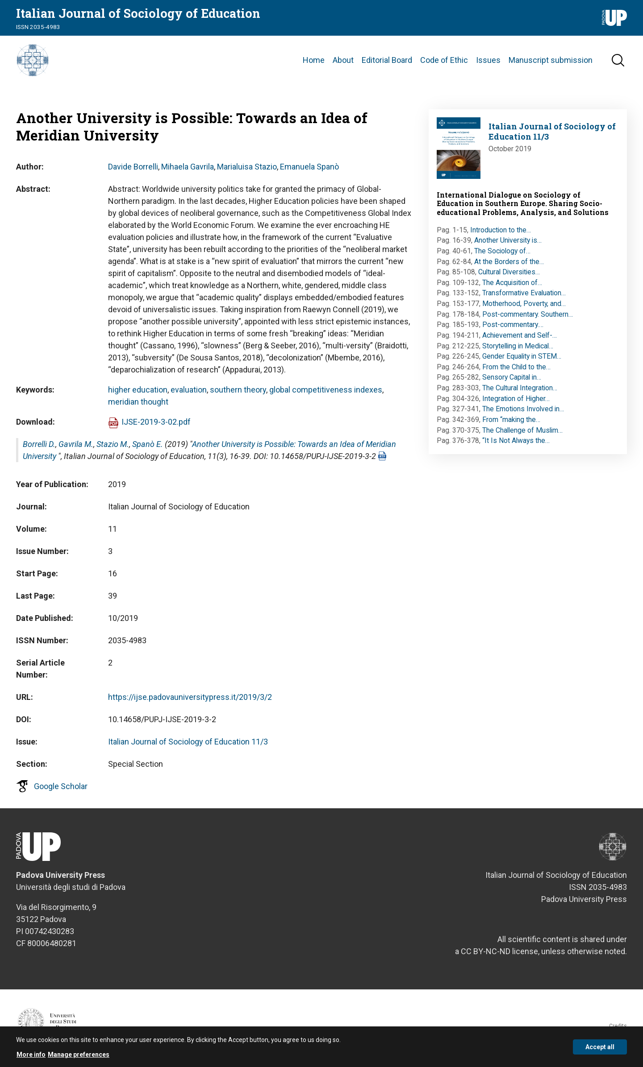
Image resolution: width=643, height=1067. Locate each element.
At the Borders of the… (509, 265)
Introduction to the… (500, 234)
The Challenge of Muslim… (522, 434)
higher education (137, 393)
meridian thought (138, 405)
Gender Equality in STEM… (521, 360)
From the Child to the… (516, 371)
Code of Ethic (444, 62)
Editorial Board (387, 62)
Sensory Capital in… (511, 381)
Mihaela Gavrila (187, 170)
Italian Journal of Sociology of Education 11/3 (188, 745)
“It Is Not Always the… (516, 444)
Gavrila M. (75, 448)
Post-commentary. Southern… (527, 318)
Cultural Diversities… (509, 276)
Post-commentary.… (512, 328)
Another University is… (508, 244)
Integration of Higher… (516, 402)
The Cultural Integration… (519, 392)
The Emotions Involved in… (523, 413)
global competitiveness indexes (325, 393)
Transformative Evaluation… (524, 297)
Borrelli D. (39, 448)
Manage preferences (78, 1055)
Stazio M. (112, 448)
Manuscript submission (551, 62)
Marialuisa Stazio (247, 170)
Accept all (599, 1047)
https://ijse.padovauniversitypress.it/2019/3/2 (190, 701)
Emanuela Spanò (309, 170)
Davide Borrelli (133, 170)
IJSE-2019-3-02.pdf (156, 425)
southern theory (238, 393)
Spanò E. (147, 448)
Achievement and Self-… (519, 339)
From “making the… (511, 423)
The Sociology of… (502, 255)
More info (31, 1055)
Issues (488, 62)
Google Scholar (61, 790)
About (343, 62)
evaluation (189, 393)
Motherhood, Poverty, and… (524, 307)
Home (314, 62)
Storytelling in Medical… (517, 350)
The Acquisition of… (512, 286)
